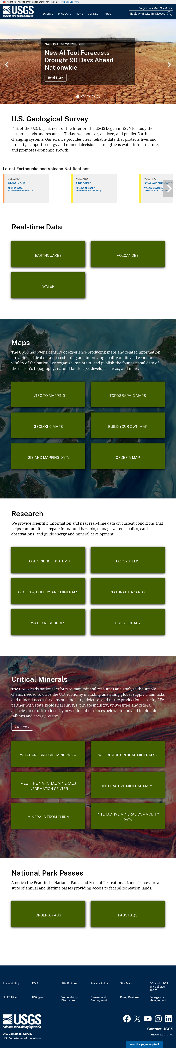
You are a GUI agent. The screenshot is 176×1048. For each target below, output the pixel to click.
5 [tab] (98, 96)
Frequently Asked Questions (155, 8)
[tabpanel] (88, 61)
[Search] (169, 13)
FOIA (35, 983)
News (79, 13)
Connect (94, 13)
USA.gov (37, 997)
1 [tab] (77, 96)
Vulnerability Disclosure (69, 999)
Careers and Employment (99, 999)
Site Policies (69, 983)
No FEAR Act (11, 997)
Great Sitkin (16, 183)
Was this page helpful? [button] (144, 1044)
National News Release (64, 44)
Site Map (126, 983)
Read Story (55, 77)
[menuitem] (48, 12)
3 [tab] (88, 96)
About (109, 13)
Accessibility (11, 983)
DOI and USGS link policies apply (158, 987)
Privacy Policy (100, 983)
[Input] (151, 13)
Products (64, 13)
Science (48, 13)
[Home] (18, 16)
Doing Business (129, 997)
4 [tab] (93, 96)
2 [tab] (82, 96)
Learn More (22, 726)
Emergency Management (157, 999)
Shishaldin (84, 183)
